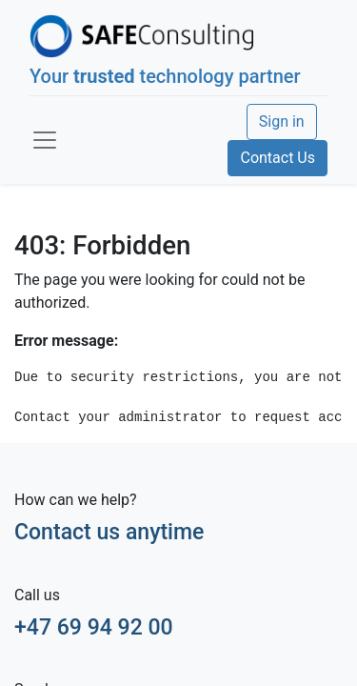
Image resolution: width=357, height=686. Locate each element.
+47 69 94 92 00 (93, 627)
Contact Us (277, 158)
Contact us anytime (109, 532)
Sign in (282, 121)
